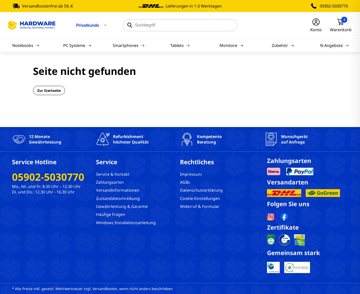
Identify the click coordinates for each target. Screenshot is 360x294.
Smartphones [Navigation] (128, 45)
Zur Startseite (49, 90)
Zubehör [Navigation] (283, 45)
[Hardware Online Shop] (32, 25)
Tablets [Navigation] (180, 45)
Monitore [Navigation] (231, 45)
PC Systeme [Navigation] (77, 45)
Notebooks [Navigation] (25, 45)
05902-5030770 (334, 6)
